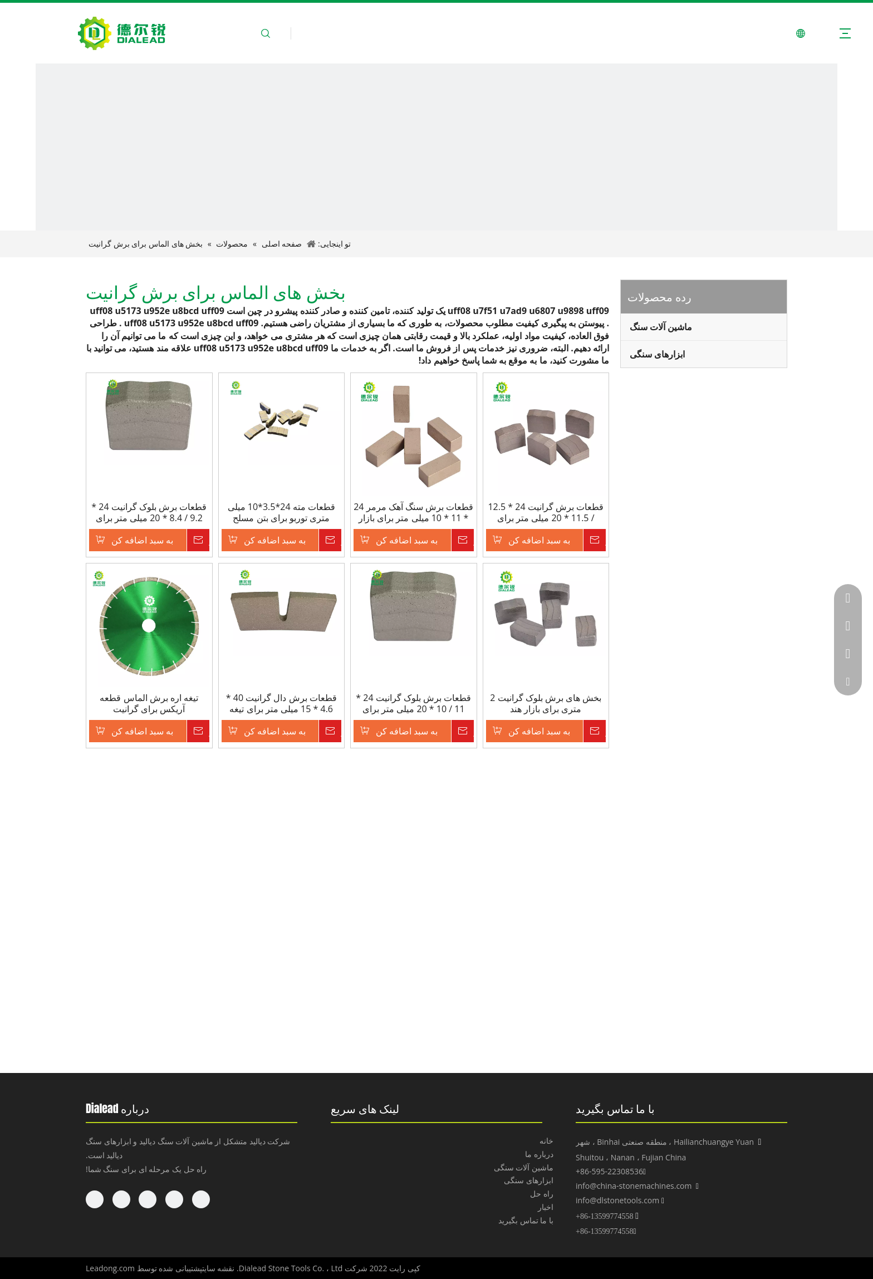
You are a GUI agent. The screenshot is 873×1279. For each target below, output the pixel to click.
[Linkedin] (174, 1199)
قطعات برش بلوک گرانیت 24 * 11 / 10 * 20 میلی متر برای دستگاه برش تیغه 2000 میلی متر (413, 703)
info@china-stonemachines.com (633, 1185)
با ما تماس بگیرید (525, 1220)
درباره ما (539, 1154)
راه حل (541, 1193)
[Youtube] (121, 1199)
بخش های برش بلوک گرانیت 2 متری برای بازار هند (545, 703)
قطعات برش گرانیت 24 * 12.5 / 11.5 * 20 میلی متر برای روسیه (546, 512)
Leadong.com (110, 1268)
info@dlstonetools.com (617, 1200)
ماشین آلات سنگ (661, 327)
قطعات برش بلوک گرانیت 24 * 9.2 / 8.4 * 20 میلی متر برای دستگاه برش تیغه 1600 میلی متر (149, 512)
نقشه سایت (218, 1268)
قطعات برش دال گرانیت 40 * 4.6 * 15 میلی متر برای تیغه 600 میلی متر (281, 703)
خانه (546, 1140)
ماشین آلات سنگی (523, 1167)
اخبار (545, 1207)
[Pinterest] (95, 1199)
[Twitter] (147, 1199)
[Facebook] (201, 1199)
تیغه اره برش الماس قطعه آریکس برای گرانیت (149, 703)
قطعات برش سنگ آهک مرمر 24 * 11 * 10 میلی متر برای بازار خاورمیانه (413, 512)
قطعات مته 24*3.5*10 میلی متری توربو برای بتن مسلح (281, 512)
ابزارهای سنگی (657, 354)
